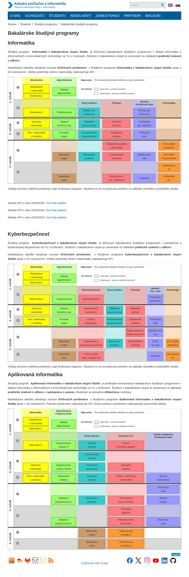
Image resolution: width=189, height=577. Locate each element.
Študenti (57, 16)
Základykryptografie (91, 321)
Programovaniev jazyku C (63, 445)
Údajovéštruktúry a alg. (64, 123)
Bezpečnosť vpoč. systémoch (116, 178)
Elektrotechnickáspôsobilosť (126, 522)
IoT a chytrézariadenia (169, 146)
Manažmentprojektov (89, 156)
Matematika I (36, 96)
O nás (15, 16)
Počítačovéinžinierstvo (155, 299)
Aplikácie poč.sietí (144, 156)
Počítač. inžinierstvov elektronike (126, 478)
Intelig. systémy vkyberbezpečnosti (135, 332)
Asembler (144, 178)
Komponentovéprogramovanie (89, 134)
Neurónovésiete (163, 522)
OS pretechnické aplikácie (126, 445)
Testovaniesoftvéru (92, 478)
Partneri (132, 16)
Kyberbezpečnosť (91, 299)
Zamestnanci (107, 16)
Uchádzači (34, 16)
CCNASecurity (155, 343)
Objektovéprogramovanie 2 (63, 522)
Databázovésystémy (117, 134)
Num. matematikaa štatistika (36, 134)
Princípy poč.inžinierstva (144, 112)
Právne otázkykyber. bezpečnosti (91, 356)
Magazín (153, 16)
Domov (12, 24)
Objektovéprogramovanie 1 (63, 500)
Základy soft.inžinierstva (89, 112)
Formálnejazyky (64, 134)
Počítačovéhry (169, 178)
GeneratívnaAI (169, 167)
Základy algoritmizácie (63, 424)
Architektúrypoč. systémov (144, 123)
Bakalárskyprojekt (64, 156)
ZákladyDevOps (92, 445)
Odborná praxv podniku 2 (126, 544)
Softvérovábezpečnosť (92, 467)
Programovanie (64, 112)
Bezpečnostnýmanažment (91, 310)
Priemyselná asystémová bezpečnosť (91, 343)
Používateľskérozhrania (117, 156)
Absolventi (80, 16)
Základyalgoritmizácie (64, 91)
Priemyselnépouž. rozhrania (126, 500)
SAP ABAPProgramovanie (168, 156)
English (175, 554)
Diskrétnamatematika (36, 123)
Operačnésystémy (117, 123)
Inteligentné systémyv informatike (116, 146)
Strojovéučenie (163, 500)
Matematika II (36, 112)
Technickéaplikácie (126, 511)
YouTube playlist (56, 202)
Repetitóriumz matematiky (36, 89)
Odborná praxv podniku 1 (126, 533)
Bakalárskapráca (64, 178)
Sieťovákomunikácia (163, 478)
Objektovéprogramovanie (89, 123)
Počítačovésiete (144, 134)
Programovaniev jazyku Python (63, 467)
